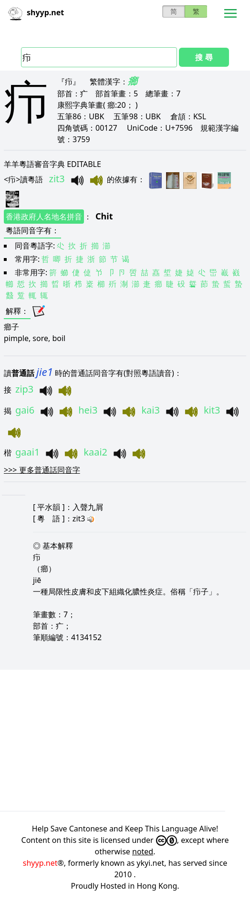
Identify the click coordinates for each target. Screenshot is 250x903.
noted (142, 851)
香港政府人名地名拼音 (44, 216)
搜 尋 (203, 57)
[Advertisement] (125, 740)
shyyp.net (40, 863)
